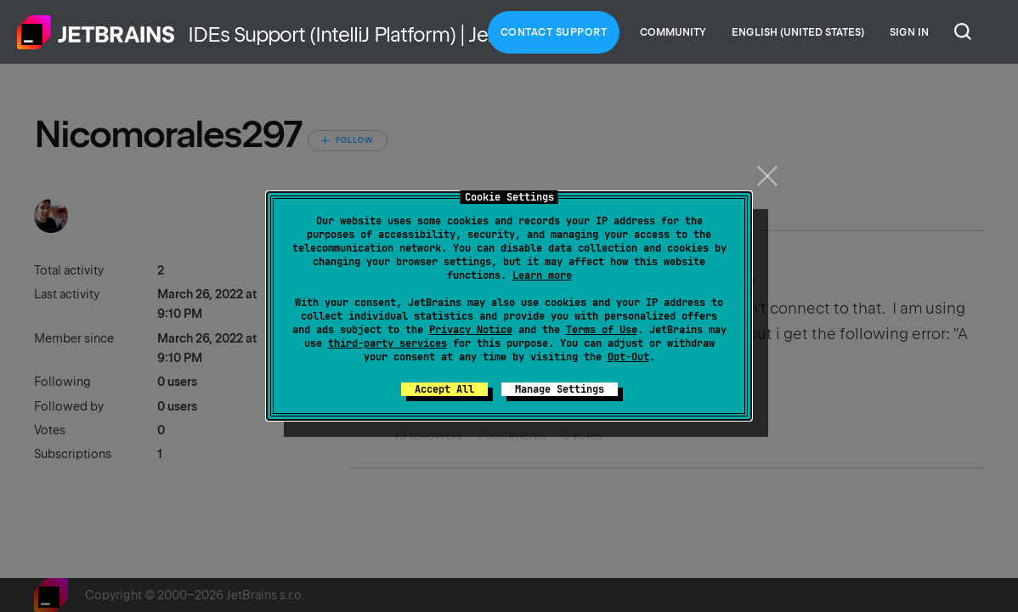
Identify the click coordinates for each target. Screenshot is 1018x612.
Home (96, 32)
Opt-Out (628, 357)
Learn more (542, 275)
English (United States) (798, 32)
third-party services (387, 343)
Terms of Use (601, 330)
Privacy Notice (470, 330)
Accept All (444, 389)
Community (673, 32)
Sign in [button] (909, 32)
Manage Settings (559, 389)
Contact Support (554, 32)
